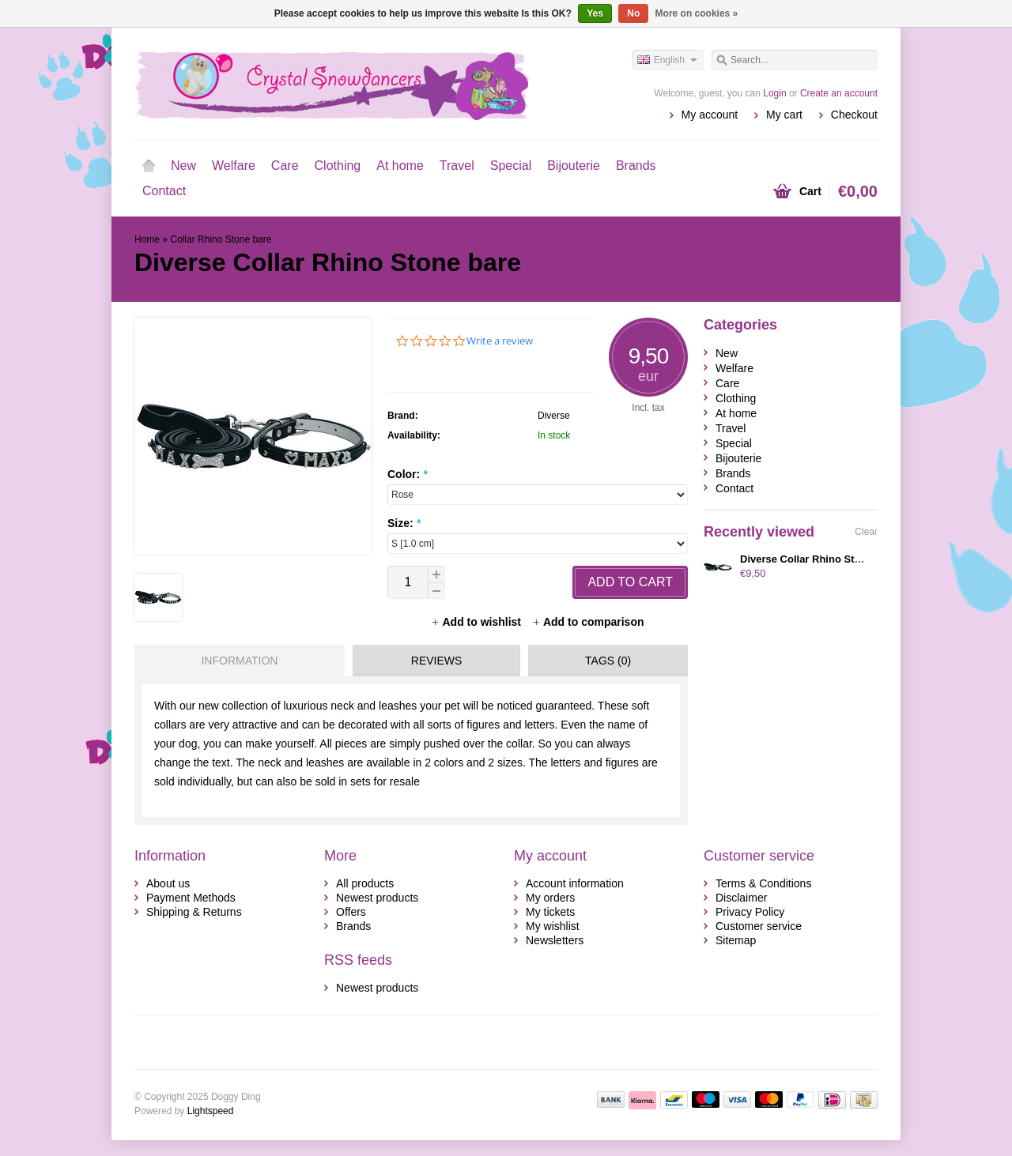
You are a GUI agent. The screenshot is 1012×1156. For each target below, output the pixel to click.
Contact (164, 191)
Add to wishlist (477, 622)
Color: (407, 474)
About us (168, 883)
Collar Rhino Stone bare (220, 239)
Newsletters (554, 940)
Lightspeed (210, 1110)
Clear (866, 531)
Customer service (759, 926)
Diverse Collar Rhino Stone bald (818, 559)
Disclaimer (741, 897)
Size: (404, 523)
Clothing (338, 165)
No (633, 13)
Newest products (377, 897)
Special (510, 165)
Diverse (554, 415)
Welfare (233, 165)
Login (774, 93)
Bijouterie (573, 165)
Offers (351, 912)
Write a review (499, 341)
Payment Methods (191, 897)
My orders (550, 897)
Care (285, 165)
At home (400, 165)
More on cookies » (696, 13)
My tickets (550, 912)
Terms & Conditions (763, 883)
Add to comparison (588, 622)
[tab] (235, 660)
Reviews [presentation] (437, 660)
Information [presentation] (239, 660)
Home (148, 166)
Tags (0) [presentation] (608, 660)
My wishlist (553, 926)
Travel (457, 165)
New (183, 165)
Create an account (839, 93)
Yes (595, 13)
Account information (575, 883)
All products (365, 883)
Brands (636, 165)
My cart (784, 114)
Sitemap (736, 940)
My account (710, 114)
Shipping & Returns (194, 912)
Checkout (854, 114)
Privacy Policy (750, 912)
